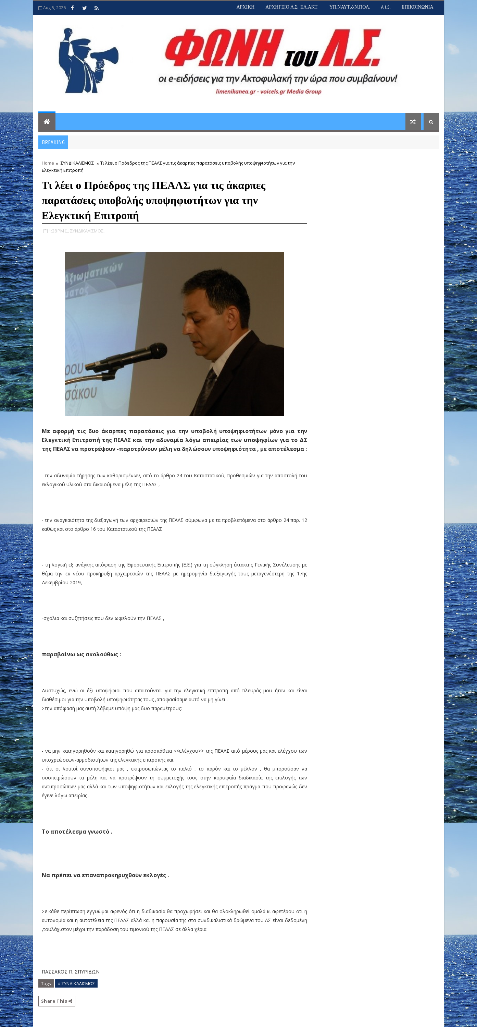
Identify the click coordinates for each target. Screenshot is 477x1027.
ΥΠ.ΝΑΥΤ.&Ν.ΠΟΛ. (349, 7)
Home (48, 163)
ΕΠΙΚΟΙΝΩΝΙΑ (418, 7)
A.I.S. (386, 7)
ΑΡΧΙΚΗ (245, 7)
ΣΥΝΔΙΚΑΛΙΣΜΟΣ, (87, 231)
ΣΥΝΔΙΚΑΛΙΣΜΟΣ (77, 163)
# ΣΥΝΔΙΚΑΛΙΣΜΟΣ (76, 983)
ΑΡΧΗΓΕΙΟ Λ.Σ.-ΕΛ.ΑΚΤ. (291, 7)
